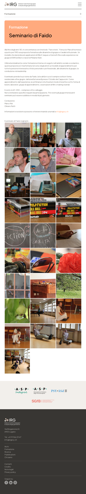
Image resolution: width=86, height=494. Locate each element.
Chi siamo (8, 457)
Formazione (9, 449)
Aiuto (6, 446)
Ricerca (7, 452)
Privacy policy (10, 472)
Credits (7, 467)
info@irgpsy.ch (62, 111)
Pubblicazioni (9, 454)
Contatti (8, 464)
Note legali (8, 469)
